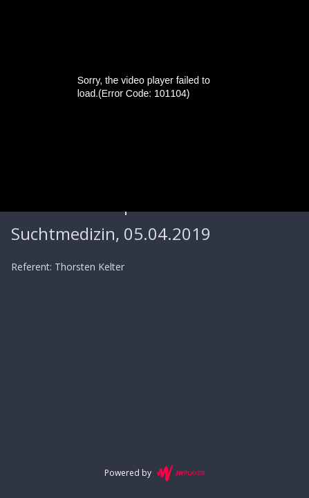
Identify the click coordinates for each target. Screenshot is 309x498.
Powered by (154, 473)
